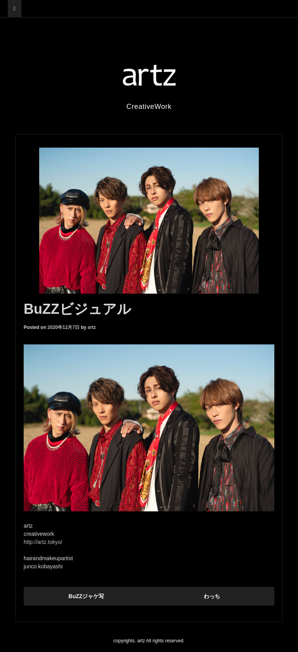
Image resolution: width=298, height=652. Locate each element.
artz (92, 327)
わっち (212, 596)
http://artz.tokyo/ (43, 542)
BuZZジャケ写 (86, 596)
